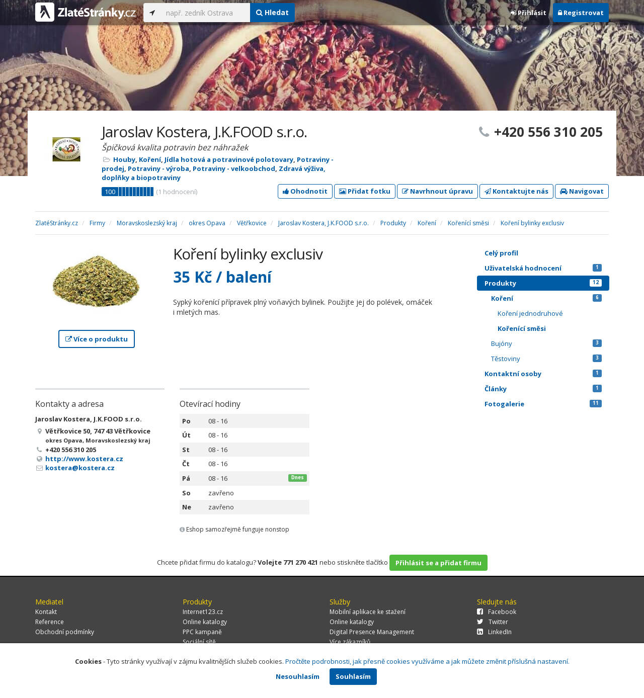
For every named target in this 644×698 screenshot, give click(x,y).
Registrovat (581, 12)
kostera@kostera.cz (80, 467)
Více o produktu (96, 338)
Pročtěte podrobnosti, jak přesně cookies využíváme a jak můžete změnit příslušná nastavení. (427, 661)
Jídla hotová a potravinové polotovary (229, 159)
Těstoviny (546, 358)
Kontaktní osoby (543, 373)
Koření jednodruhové (530, 313)
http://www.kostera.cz (84, 458)
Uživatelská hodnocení (543, 268)
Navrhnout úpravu (437, 191)
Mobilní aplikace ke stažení (368, 611)
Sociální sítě (199, 642)
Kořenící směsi (522, 328)
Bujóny (546, 343)
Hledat (272, 12)
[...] (205, 12)
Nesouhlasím (297, 676)
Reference (49, 622)
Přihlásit (528, 12)
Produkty (543, 283)
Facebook (496, 611)
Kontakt (46, 611)
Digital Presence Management (372, 632)
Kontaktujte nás (516, 191)
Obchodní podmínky (64, 632)
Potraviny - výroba (158, 168)
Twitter (492, 622)
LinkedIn (494, 632)
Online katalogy (205, 622)
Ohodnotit (305, 191)
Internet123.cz (203, 611)
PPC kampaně (202, 632)
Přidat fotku (364, 191)
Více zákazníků (350, 642)
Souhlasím (353, 676)
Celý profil (501, 252)
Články (543, 388)
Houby (124, 159)
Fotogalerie (543, 403)
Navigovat (582, 191)
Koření (150, 159)
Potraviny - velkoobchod (234, 168)
